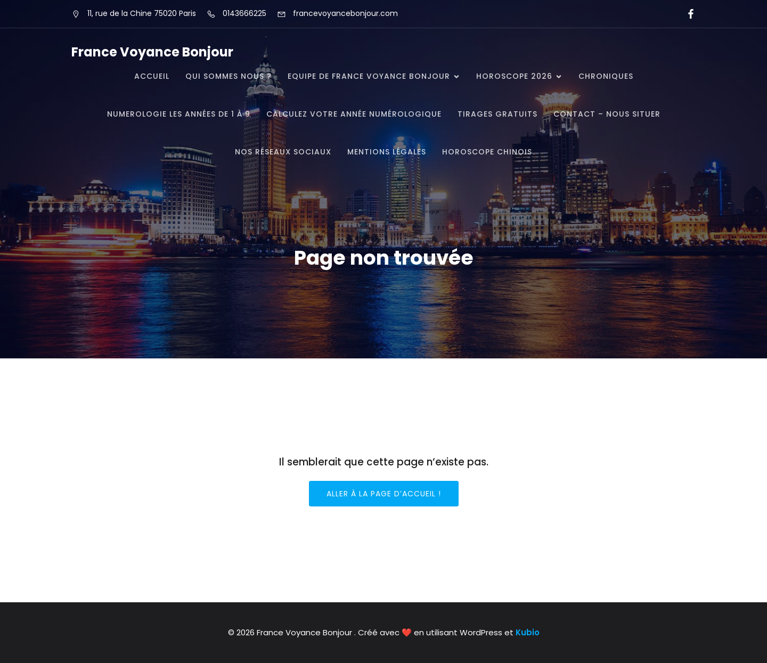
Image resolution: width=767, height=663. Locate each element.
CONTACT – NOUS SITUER (606, 114)
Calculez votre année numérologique (354, 114)
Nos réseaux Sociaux (283, 151)
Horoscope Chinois (487, 151)
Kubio (528, 632)
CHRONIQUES (605, 76)
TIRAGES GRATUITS (497, 114)
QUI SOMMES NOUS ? (228, 76)
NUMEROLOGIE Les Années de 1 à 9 (178, 114)
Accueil (151, 76)
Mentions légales (386, 151)
